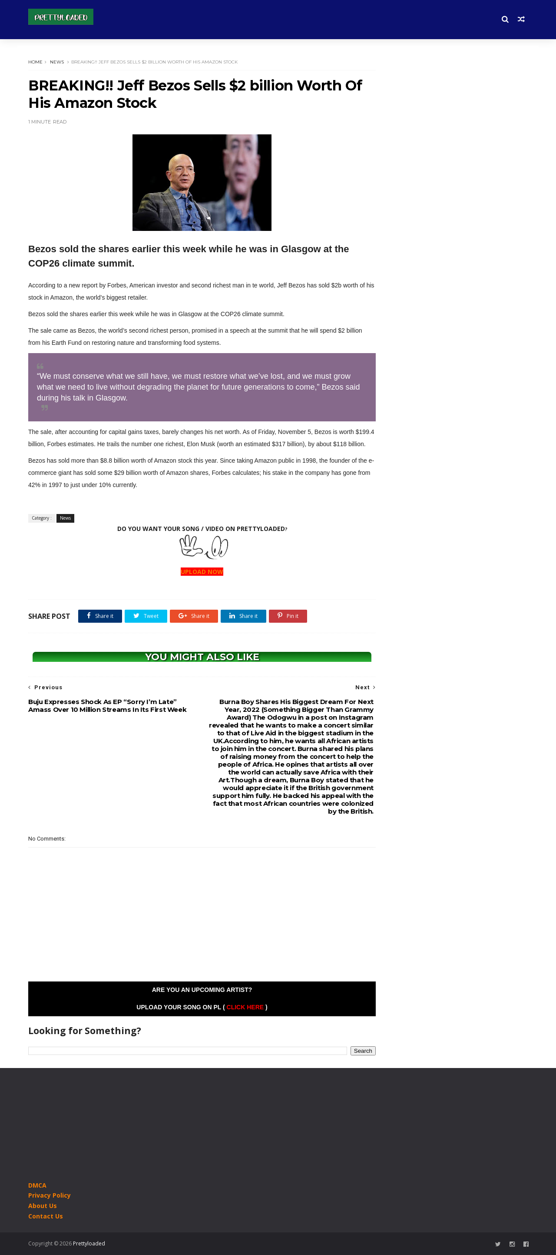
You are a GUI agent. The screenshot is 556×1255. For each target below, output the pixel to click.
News (57, 62)
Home (35, 62)
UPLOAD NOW (202, 571)
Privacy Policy (49, 1195)
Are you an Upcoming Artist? (202, 989)
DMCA (37, 1185)
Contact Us (45, 1216)
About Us (42, 1206)
